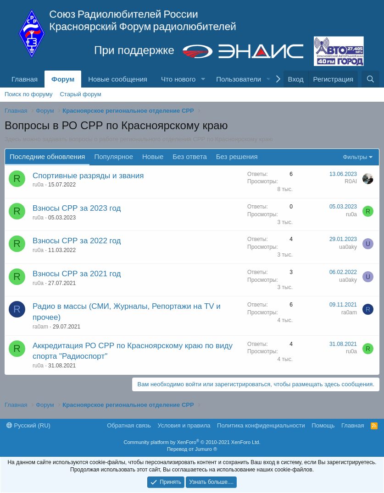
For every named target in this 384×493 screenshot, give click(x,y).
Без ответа (189, 156)
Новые (152, 156)
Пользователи (238, 79)
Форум (62, 79)
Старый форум (80, 94)
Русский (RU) (28, 425)
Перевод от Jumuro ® (192, 449)
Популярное (113, 156)
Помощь (323, 425)
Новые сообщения (117, 79)
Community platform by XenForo (192, 442)
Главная (24, 79)
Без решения (237, 156)
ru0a (38, 184)
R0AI (351, 181)
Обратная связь (129, 425)
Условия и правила (184, 425)
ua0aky (348, 247)
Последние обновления (47, 156)
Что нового (178, 79)
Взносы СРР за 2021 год (77, 273)
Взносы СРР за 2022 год (77, 240)
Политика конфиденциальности (261, 425)
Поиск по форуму (28, 94)
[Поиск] (370, 79)
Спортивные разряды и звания (88, 175)
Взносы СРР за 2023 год (77, 208)
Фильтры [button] (355, 156)
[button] (202, 79)
